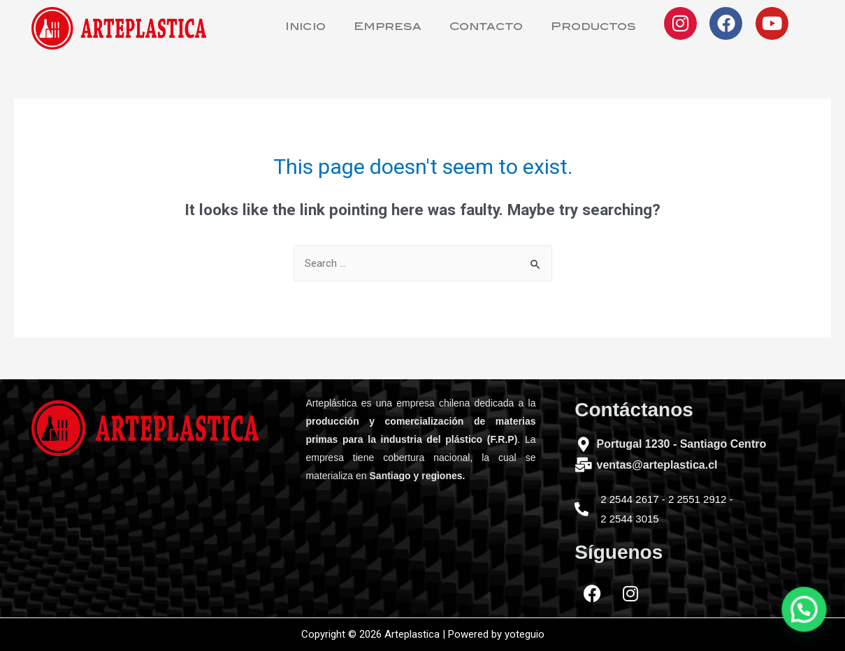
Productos (593, 27)
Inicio (305, 27)
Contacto (486, 27)
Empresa (387, 27)
